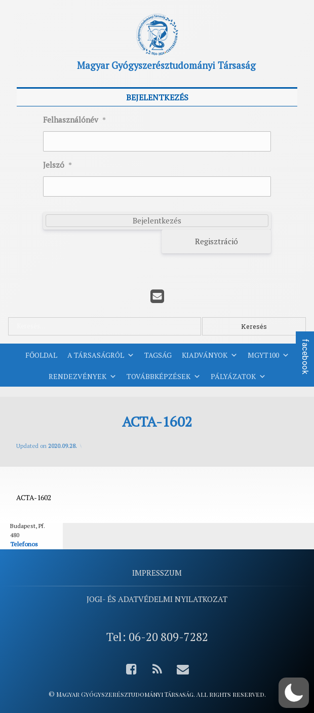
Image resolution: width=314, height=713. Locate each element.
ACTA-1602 (33, 497)
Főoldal (41, 355)
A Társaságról (100, 355)
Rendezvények (82, 376)
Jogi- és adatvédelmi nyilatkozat (157, 599)
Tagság (158, 355)
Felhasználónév (74, 120)
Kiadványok (210, 355)
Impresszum (157, 573)
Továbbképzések (164, 376)
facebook (305, 356)
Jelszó (57, 165)
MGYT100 (268, 355)
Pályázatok (238, 376)
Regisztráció (216, 241)
